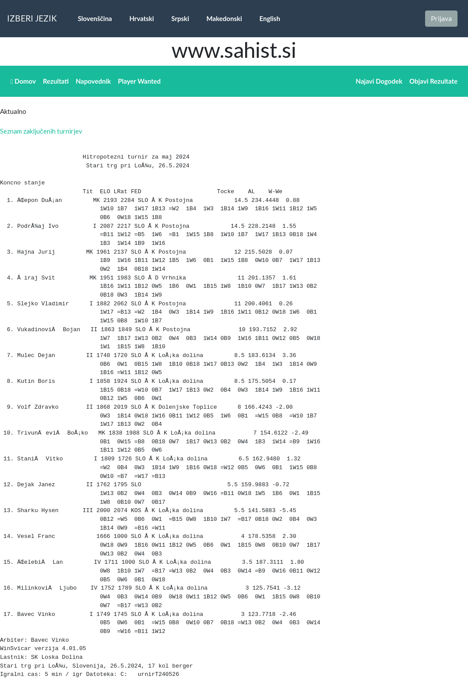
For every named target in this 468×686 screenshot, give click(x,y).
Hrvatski (136, 18)
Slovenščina (89, 18)
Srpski (175, 18)
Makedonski (219, 18)
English (264, 18)
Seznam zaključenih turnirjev (41, 131)
